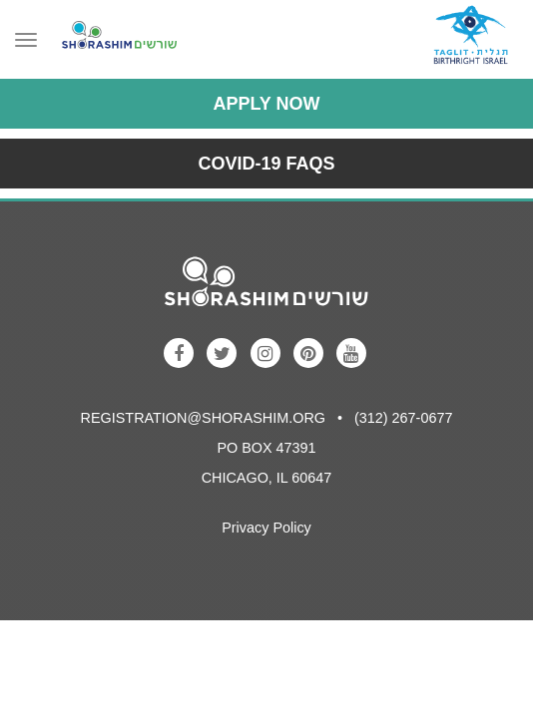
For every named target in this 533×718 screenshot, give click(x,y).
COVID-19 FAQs (266, 164)
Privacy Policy (266, 528)
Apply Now (266, 104)
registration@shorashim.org (203, 418)
